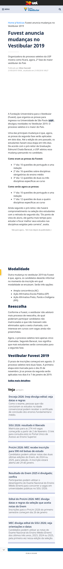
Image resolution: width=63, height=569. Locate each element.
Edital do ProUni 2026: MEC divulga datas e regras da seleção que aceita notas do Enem (30, 502)
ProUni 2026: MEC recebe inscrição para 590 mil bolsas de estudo (29, 449)
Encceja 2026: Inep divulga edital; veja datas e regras (31, 398)
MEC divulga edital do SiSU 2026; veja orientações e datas (30, 524)
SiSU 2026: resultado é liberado (27, 425)
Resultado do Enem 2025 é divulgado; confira (31, 474)
